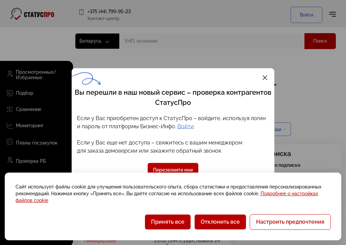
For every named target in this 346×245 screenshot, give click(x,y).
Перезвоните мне (173, 170)
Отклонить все (220, 222)
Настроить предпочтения (290, 222)
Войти (185, 126)
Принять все (167, 222)
